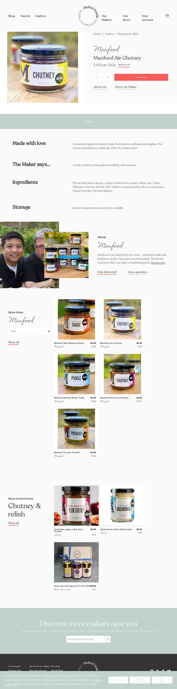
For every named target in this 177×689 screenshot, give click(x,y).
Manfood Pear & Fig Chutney (114, 398)
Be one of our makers (40, 666)
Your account (14, 666)
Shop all (13, 342)
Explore (41, 16)
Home (97, 34)
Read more (158, 263)
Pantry (109, 34)
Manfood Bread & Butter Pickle (69, 398)
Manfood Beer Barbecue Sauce (69, 343)
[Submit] (107, 639)
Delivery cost (124, 65)
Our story (55, 666)
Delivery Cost (14, 671)
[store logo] (88, 16)
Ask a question (137, 272)
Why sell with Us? (38, 671)
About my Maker (126, 87)
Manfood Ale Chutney (111, 343)
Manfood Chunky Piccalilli (67, 453)
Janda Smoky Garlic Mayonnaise (116, 529)
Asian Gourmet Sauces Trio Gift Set (71, 586)
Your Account (147, 18)
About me (100, 87)
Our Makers (107, 18)
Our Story (127, 18)
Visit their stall (106, 272)
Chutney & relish (127, 34)
